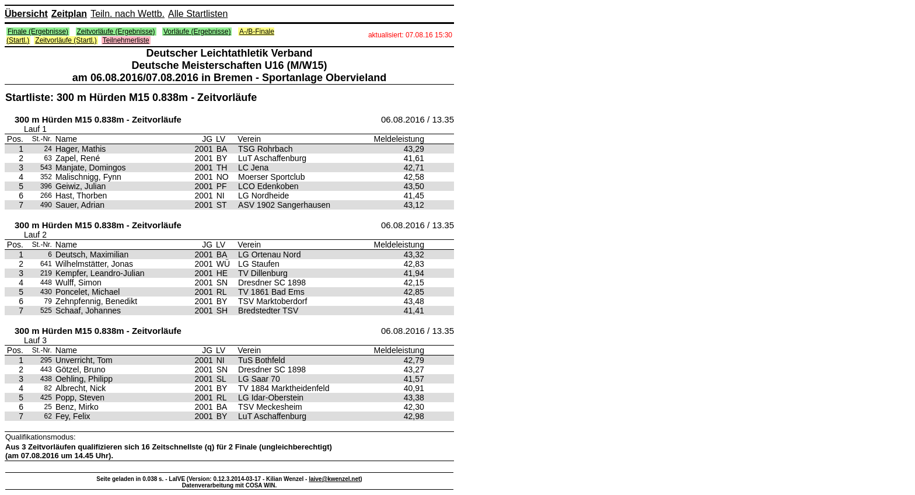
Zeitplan (69, 14)
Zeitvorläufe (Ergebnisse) (116, 31)
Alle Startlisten (198, 14)
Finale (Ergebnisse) (38, 31)
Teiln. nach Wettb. (127, 14)
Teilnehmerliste (126, 40)
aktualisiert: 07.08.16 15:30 (410, 35)
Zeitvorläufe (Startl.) (65, 40)
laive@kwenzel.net (334, 479)
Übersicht (26, 14)
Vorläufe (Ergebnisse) (197, 31)
